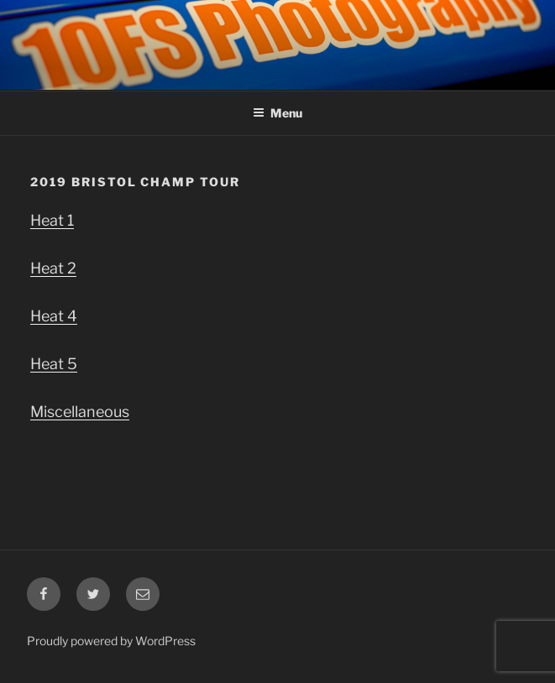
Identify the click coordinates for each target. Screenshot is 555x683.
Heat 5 (53, 364)
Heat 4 (53, 316)
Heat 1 (52, 220)
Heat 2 (53, 268)
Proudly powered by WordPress (111, 640)
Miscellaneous (79, 411)
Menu (277, 113)
